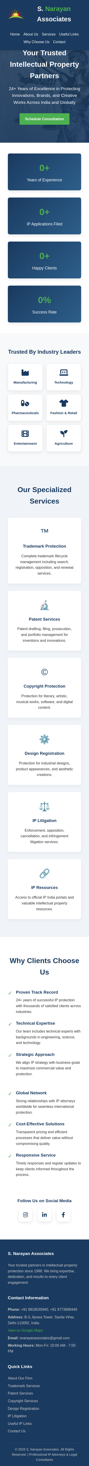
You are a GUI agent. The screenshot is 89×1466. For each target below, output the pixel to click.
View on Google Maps (25, 1330)
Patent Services (20, 1393)
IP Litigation (17, 1416)
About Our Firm (20, 1378)
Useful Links (69, 34)
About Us (30, 34)
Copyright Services (23, 1401)
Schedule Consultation (44, 119)
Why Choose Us (37, 42)
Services (49, 34)
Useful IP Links (20, 1424)
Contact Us (17, 1431)
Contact (59, 42)
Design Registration (23, 1408)
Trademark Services (24, 1386)
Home (15, 34)
